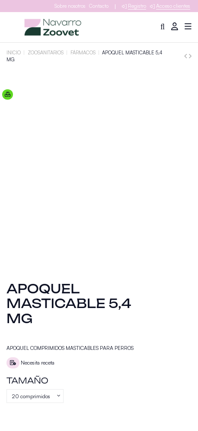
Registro (137, 6)
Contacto (99, 6)
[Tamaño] (35, 396)
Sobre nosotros (69, 6)
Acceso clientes (173, 6)
